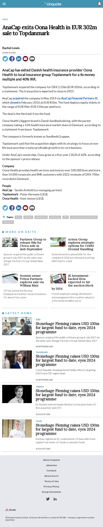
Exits (5, 19)
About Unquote (51, 460)
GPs (65, 217)
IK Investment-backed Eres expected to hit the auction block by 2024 (72, 282)
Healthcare (41, 217)
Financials (55, 217)
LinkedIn (55, 499)
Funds (39, 421)
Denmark (8, 222)
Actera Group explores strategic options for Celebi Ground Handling (81, 244)
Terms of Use (51, 481)
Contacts (51, 470)
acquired (18, 98)
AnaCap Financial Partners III (79, 98)
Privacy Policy (51, 486)
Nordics (28, 217)
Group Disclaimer (51, 492)
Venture (40, 386)
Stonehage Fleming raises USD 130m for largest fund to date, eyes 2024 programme (67, 327)
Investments (42, 352)
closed (14, 102)
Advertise (51, 465)
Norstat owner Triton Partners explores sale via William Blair (32, 280)
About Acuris (51, 476)
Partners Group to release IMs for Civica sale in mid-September (33, 244)
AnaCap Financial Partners (83, 217)
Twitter (48, 499)
